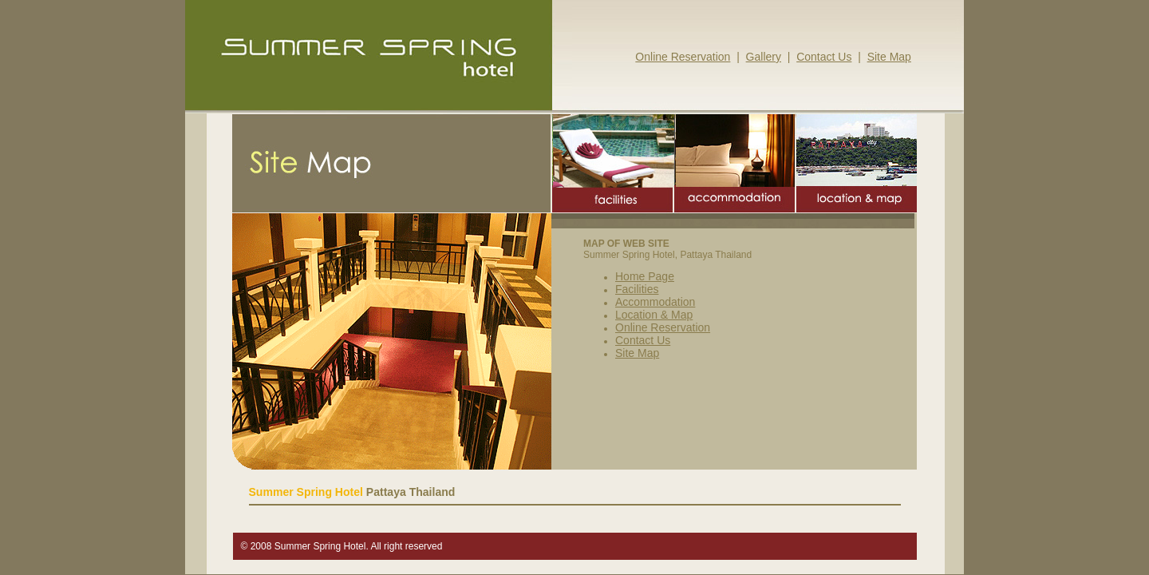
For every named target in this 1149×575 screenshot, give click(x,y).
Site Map (889, 56)
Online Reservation (682, 56)
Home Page (644, 276)
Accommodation (655, 301)
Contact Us (823, 56)
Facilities (636, 289)
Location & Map (654, 314)
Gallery (763, 56)
